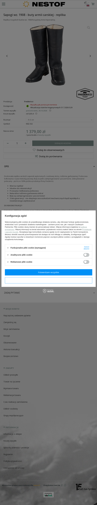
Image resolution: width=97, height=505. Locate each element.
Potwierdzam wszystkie (48, 272)
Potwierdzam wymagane (48, 280)
